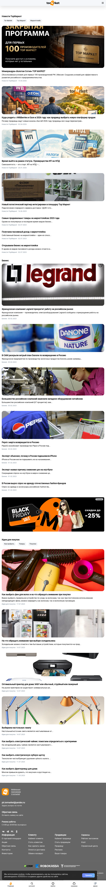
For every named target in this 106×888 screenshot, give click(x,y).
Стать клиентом (35, 842)
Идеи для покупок (11, 539)
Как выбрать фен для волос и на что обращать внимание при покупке (36, 594)
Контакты (6, 850)
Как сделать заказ (36, 846)
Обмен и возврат (35, 853)
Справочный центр (89, 846)
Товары (22, 544)
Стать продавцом (62, 842)
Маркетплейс (35, 21)
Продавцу (59, 846)
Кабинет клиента (35, 838)
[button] (95, 884)
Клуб (83, 842)
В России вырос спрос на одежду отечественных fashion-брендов (34, 483)
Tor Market (8, 21)
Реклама (99, 499)
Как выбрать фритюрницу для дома (19, 769)
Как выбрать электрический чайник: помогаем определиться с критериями (39, 741)
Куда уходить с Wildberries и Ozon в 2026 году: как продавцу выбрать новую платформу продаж (48, 117)
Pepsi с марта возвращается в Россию (20, 442)
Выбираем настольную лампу (16, 727)
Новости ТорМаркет (12, 16)
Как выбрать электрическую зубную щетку (23, 755)
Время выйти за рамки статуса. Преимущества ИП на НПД (31, 161)
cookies (21, 874)
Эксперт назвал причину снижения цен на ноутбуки (27, 469)
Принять (88, 875)
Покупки (33, 544)
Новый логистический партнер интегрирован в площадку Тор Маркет (36, 204)
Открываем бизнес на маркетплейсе (20, 245)
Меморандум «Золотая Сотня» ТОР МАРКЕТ (23, 71)
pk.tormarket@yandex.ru (13, 802)
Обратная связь (9, 812)
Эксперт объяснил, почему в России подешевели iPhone (29, 456)
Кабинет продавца (63, 838)
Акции (4, 842)
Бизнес (5, 260)
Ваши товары (61, 853)
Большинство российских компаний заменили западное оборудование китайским (42, 399)
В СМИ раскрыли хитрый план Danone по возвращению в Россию (34, 355)
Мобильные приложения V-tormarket (16, 792)
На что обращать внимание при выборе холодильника (28, 641)
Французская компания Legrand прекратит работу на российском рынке (37, 309)
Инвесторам (7, 853)
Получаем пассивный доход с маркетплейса (23, 232)
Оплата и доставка (36, 850)
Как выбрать (9, 544)
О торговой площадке (11, 838)
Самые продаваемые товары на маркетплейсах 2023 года (30, 218)
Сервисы (85, 835)
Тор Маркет (21, 21)
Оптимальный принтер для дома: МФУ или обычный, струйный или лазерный (40, 684)
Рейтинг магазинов (89, 838)
